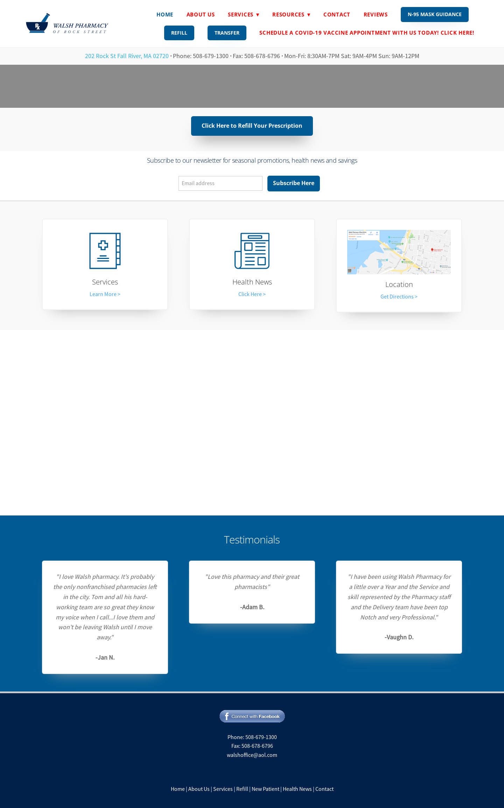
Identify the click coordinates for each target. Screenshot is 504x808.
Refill (179, 32)
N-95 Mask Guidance (435, 14)
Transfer (227, 32)
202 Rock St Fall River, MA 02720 (127, 56)
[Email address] (220, 183)
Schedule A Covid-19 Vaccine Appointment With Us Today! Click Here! (366, 32)
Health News (252, 282)
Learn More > (105, 294)
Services (105, 282)
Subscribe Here (293, 183)
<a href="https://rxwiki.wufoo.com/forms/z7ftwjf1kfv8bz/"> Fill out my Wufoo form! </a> (252, 420)
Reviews (376, 14)
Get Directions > (399, 296)
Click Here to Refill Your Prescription (252, 125)
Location (399, 284)
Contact (336, 14)
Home (164, 14)
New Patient (265, 789)
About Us (201, 14)
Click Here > (252, 294)
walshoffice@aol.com (252, 755)
